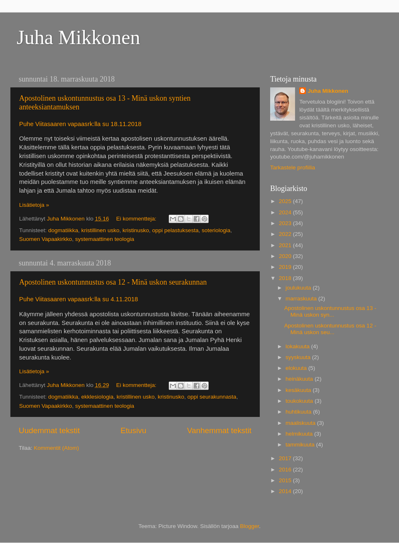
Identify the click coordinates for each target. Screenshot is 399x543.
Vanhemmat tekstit (219, 430)
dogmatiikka (63, 230)
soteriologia (216, 230)
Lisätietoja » (34, 205)
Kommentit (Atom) (56, 448)
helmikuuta (300, 434)
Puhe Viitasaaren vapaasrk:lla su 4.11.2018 (79, 299)
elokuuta (297, 368)
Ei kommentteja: (137, 219)
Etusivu (133, 430)
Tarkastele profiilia (292, 167)
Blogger (249, 526)
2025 (286, 201)
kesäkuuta (299, 390)
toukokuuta (300, 401)
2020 (286, 256)
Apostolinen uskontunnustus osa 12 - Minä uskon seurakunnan (113, 282)
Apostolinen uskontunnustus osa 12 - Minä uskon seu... (330, 328)
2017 (286, 458)
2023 (286, 223)
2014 (286, 491)
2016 (286, 469)
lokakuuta (298, 346)
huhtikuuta (299, 412)
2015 (286, 480)
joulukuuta (299, 288)
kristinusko (136, 230)
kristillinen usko (100, 230)
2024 (286, 212)
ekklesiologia (97, 397)
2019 (286, 267)
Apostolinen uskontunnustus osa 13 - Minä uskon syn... (330, 311)
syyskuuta (299, 357)
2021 (286, 245)
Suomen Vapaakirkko (45, 239)
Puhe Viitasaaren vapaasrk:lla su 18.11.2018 (80, 124)
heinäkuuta (300, 379)
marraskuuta (302, 298)
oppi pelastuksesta (175, 230)
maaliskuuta (301, 423)
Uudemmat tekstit (49, 430)
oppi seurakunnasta (211, 397)
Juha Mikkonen (78, 37)
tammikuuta (301, 444)
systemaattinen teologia (104, 239)
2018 (286, 278)
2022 (286, 234)
